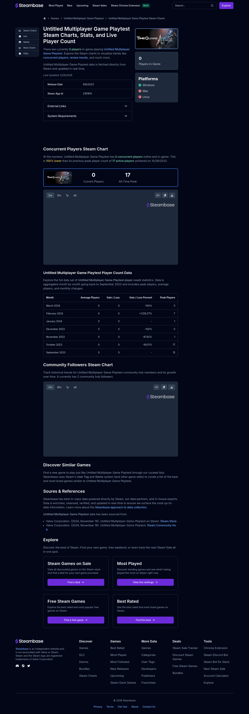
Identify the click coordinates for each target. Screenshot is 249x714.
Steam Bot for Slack (216, 662)
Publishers (148, 675)
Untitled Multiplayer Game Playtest (84, 18)
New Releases (119, 669)
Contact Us (148, 706)
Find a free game (76, 620)
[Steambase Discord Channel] (17, 665)
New (69, 5)
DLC (82, 655)
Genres (146, 648)
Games (55, 18)
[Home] (44, 18)
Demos (83, 662)
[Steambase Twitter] (28, 665)
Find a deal (76, 582)
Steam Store (168, 521)
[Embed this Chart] (158, 195)
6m (59, 387)
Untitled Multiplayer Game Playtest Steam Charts (136, 18)
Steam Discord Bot (216, 655)
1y (67, 195)
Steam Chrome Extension (125, 5)
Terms (110, 706)
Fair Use (122, 706)
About (134, 706)
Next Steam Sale (214, 669)
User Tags (148, 662)
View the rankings (145, 582)
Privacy (98, 706)
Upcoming (82, 5)
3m (59, 195)
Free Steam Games (185, 666)
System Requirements (88, 116)
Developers (148, 669)
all (74, 195)
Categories (148, 655)
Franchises (148, 682)
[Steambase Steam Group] (23, 665)
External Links (88, 106)
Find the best (145, 620)
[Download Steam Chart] (172, 195)
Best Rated (117, 648)
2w (50, 195)
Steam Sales (100, 5)
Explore (226, 5)
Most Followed (119, 662)
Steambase (22, 648)
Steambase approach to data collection (121, 507)
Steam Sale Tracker (185, 648)
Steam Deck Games (123, 682)
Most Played (56, 5)
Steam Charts (88, 675)
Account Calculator (216, 675)
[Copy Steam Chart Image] (165, 195)
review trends (79, 57)
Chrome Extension (216, 648)
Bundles (84, 669)
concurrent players (55, 57)
